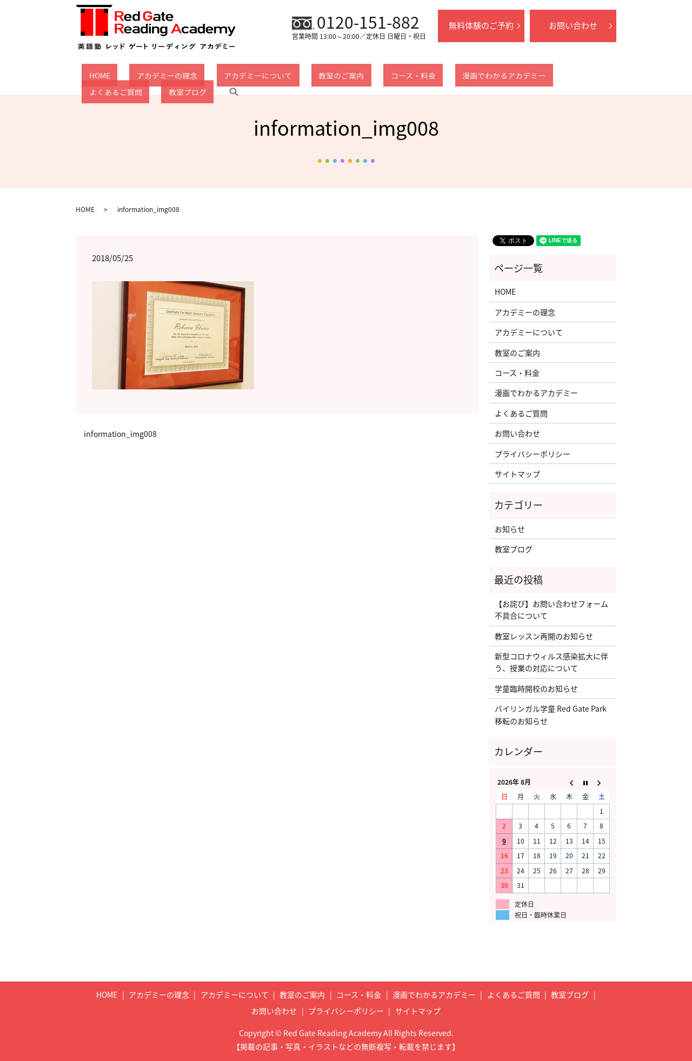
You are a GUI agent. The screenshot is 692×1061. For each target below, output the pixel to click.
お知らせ (510, 528)
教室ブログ (562, 77)
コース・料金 (347, 77)
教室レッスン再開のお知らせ (544, 636)
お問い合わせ (573, 25)
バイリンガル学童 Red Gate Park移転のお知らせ (551, 714)
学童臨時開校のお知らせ (536, 688)
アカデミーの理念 (145, 77)
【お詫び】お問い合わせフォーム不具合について (551, 609)
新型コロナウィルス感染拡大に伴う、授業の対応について (551, 662)
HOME (92, 77)
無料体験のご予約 (481, 25)
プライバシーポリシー (532, 453)
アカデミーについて (222, 77)
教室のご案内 (290, 77)
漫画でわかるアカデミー (423, 77)
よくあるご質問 (503, 77)
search (601, 78)
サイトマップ (517, 473)
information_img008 (120, 434)
